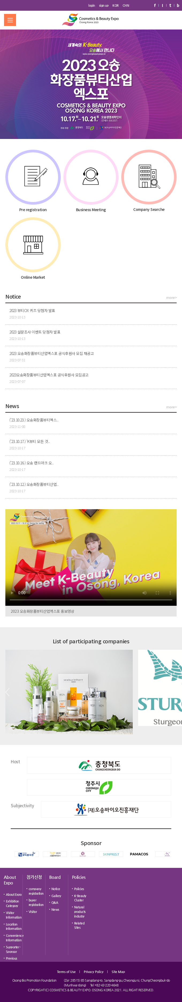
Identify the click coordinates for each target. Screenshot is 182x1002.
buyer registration (36, 902)
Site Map (118, 972)
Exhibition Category (12, 903)
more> (171, 297)
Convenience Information (15, 938)
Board (55, 877)
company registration (36, 891)
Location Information (14, 926)
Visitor (33, 911)
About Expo (10, 880)
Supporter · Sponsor (13, 949)
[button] (7, 692)
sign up (104, 5)
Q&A (54, 902)
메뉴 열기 (10, 20)
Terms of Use (66, 972)
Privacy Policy (94, 972)
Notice (55, 889)
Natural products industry (80, 911)
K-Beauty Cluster (80, 898)
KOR (115, 5)
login (91, 5)
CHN (126, 5)
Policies (79, 877)
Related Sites (79, 925)
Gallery (56, 896)
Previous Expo (11, 960)
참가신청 (34, 877)
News (55, 909)
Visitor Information (14, 915)
